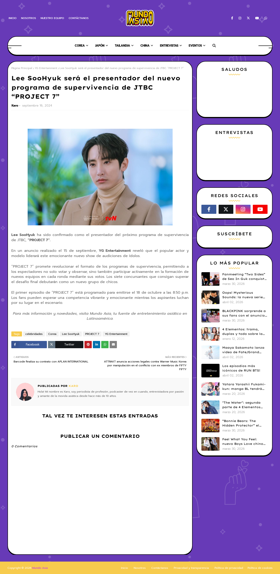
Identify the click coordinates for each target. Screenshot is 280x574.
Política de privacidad (229, 568)
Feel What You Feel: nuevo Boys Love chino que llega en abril (242, 441)
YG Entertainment (46, 68)
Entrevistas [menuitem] (169, 45)
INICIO (13, 18)
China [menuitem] (145, 45)
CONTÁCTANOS (79, 18)
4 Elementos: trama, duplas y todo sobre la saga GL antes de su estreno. (242, 331)
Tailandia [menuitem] (122, 45)
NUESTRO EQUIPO (52, 18)
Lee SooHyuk (71, 334)
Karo (15, 105)
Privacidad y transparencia (191, 568)
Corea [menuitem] (80, 45)
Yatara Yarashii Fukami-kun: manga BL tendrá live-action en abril (244, 386)
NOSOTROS (28, 18)
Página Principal (21, 68)
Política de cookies (260, 568)
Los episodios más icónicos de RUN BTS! (241, 368)
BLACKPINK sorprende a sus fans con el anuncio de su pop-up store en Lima (244, 313)
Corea (52, 334)
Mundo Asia (40, 568)
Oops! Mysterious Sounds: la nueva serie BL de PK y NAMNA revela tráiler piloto (242, 295)
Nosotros (140, 568)
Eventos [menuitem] (195, 45)
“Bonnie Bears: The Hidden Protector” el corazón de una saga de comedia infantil (243, 423)
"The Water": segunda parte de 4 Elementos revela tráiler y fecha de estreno (244, 405)
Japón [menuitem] (99, 45)
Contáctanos (159, 568)
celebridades (34, 334)
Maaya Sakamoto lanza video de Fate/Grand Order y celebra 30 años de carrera (243, 350)
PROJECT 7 (92, 334)
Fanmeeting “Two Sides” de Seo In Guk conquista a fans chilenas (244, 276)
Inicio (124, 568)
